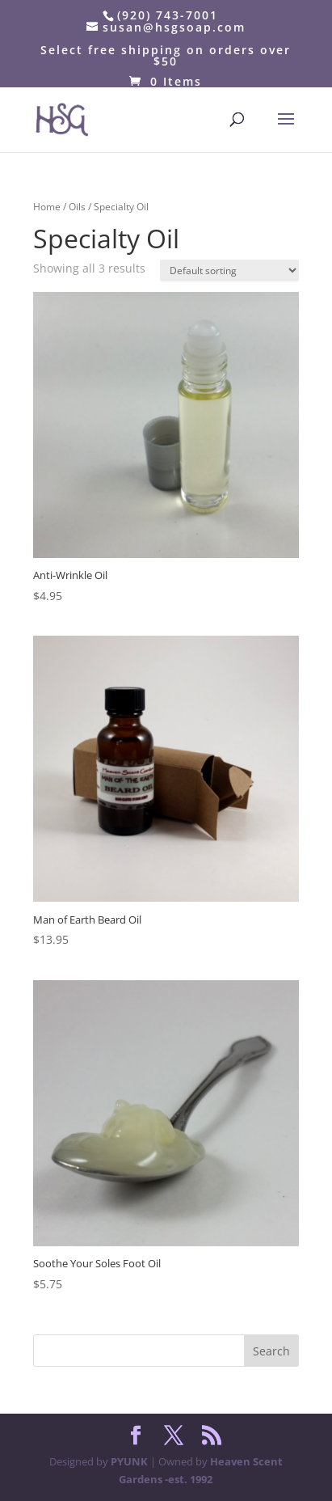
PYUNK (129, 1461)
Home (47, 207)
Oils (77, 207)
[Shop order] (229, 270)
